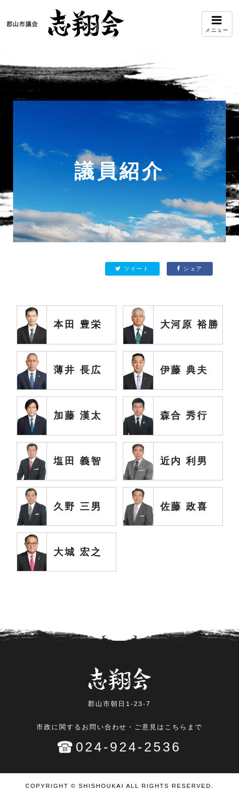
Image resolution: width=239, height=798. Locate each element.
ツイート (132, 268)
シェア (190, 268)
